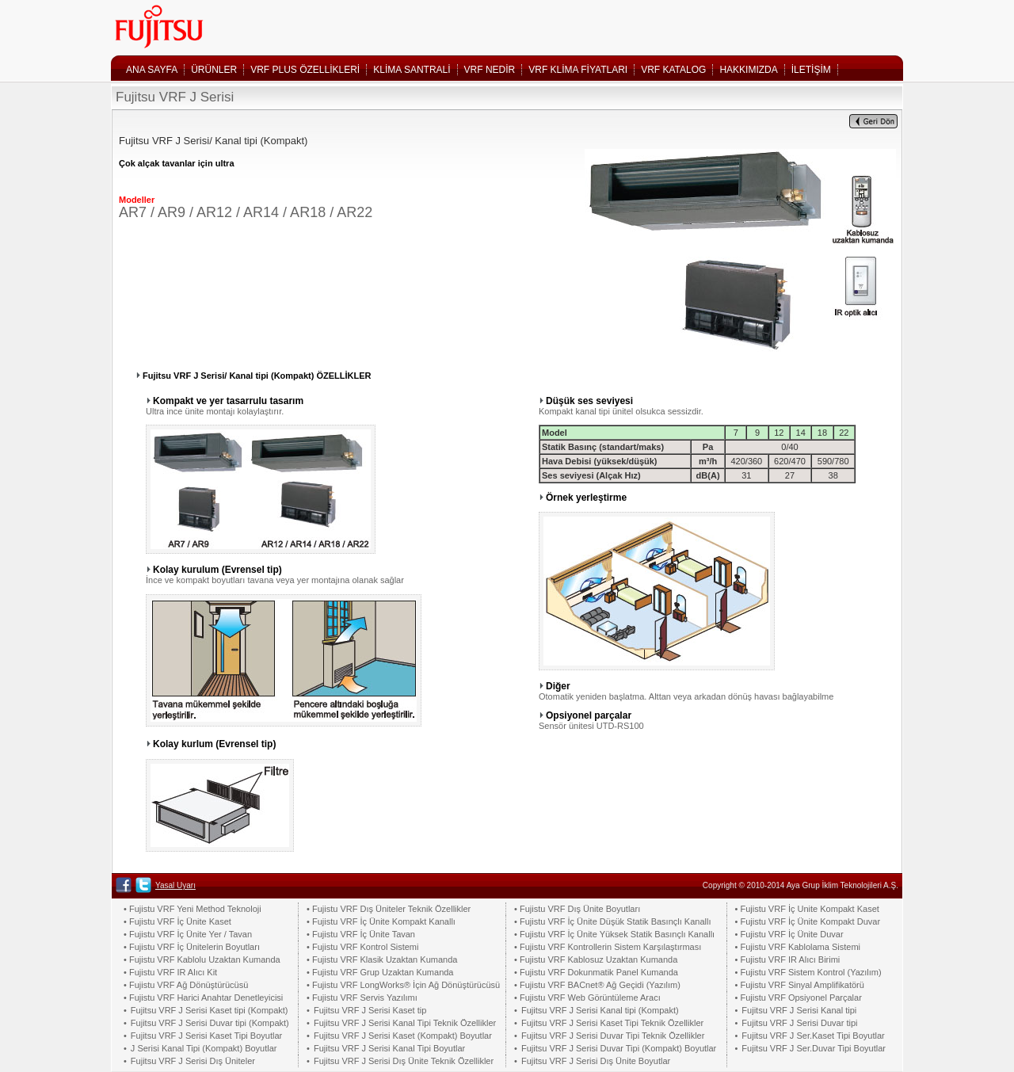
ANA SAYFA (151, 69)
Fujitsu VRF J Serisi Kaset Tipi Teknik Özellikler (612, 1023)
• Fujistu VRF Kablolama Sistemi (798, 947)
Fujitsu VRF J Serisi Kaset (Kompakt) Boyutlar (403, 1035)
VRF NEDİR (490, 69)
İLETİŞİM (811, 69)
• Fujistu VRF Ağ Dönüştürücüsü (186, 985)
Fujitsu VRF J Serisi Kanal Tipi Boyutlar (389, 1048)
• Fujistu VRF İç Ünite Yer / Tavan (188, 934)
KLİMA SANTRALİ (411, 69)
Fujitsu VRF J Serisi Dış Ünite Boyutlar (595, 1061)
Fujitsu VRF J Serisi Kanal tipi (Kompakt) (600, 1010)
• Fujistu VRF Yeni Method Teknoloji (192, 909)
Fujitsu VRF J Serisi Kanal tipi (798, 1010)
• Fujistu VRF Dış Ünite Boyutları (577, 909)
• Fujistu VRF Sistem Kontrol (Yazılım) (808, 972)
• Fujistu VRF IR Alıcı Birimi (788, 959)
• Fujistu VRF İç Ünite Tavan (361, 934)
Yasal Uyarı (175, 885)
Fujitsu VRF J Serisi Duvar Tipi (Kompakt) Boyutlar (618, 1048)
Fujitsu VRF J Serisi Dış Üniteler (193, 1061)
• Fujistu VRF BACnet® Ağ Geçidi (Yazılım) (597, 985)
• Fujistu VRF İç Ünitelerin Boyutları (192, 947)
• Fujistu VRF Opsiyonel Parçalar (798, 997)
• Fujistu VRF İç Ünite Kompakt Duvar (808, 921)
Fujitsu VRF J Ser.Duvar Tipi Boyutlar (813, 1048)
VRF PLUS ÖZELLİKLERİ (305, 69)
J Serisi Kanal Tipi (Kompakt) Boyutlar (204, 1048)
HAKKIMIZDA (748, 69)
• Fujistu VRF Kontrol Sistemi (362, 947)
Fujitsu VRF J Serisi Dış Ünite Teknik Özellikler (404, 1061)
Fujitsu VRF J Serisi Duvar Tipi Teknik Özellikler (612, 1035)
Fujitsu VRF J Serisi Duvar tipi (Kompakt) (210, 1023)
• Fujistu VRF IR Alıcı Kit (170, 972)
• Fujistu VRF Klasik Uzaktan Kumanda (382, 959)
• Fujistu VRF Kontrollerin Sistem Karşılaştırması (607, 947)
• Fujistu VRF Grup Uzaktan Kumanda (380, 972)
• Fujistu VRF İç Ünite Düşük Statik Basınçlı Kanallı (612, 921)
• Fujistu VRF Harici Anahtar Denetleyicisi (203, 997)
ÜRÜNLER (214, 69)
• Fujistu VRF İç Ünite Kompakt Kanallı (381, 921)
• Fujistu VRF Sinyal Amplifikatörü (799, 985)
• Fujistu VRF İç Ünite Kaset (177, 921)
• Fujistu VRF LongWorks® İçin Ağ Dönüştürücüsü (403, 985)
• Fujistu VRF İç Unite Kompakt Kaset (807, 909)
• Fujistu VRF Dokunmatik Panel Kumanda (596, 972)
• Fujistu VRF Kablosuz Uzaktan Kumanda (595, 959)
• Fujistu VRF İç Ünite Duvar (789, 934)
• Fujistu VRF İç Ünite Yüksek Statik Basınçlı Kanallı (614, 934)
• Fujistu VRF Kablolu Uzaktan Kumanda (202, 959)
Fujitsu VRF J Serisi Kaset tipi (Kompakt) (209, 1010)
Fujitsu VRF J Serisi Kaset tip (370, 1010)
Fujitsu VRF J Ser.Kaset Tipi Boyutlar (812, 1035)
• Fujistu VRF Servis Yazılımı (362, 997)
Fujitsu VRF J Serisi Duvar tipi (799, 1023)
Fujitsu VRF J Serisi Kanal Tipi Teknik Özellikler (405, 1023)
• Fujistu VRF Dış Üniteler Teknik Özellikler (389, 909)
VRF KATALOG (673, 69)
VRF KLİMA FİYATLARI (577, 69)
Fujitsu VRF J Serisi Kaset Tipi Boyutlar (206, 1035)
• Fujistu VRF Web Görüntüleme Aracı (587, 997)
